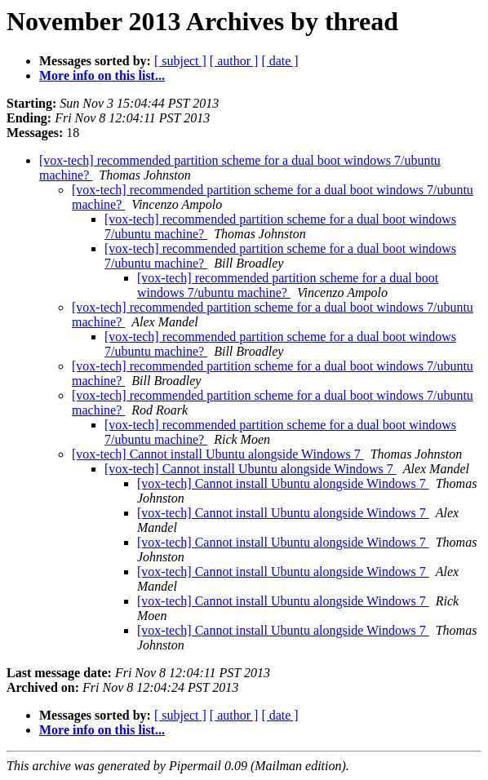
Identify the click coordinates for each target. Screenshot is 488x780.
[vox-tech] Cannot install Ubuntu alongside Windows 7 (218, 454)
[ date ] (279, 61)
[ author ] (234, 61)
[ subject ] (180, 61)
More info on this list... (102, 75)
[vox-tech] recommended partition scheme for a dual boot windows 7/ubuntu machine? (287, 285)
